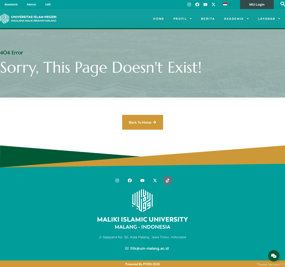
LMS (48, 4)
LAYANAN (269, 18)
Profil (182, 18)
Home (158, 19)
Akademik (11, 4)
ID (227, 4)
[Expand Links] (273, 255)
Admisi (31, 4)
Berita (208, 19)
